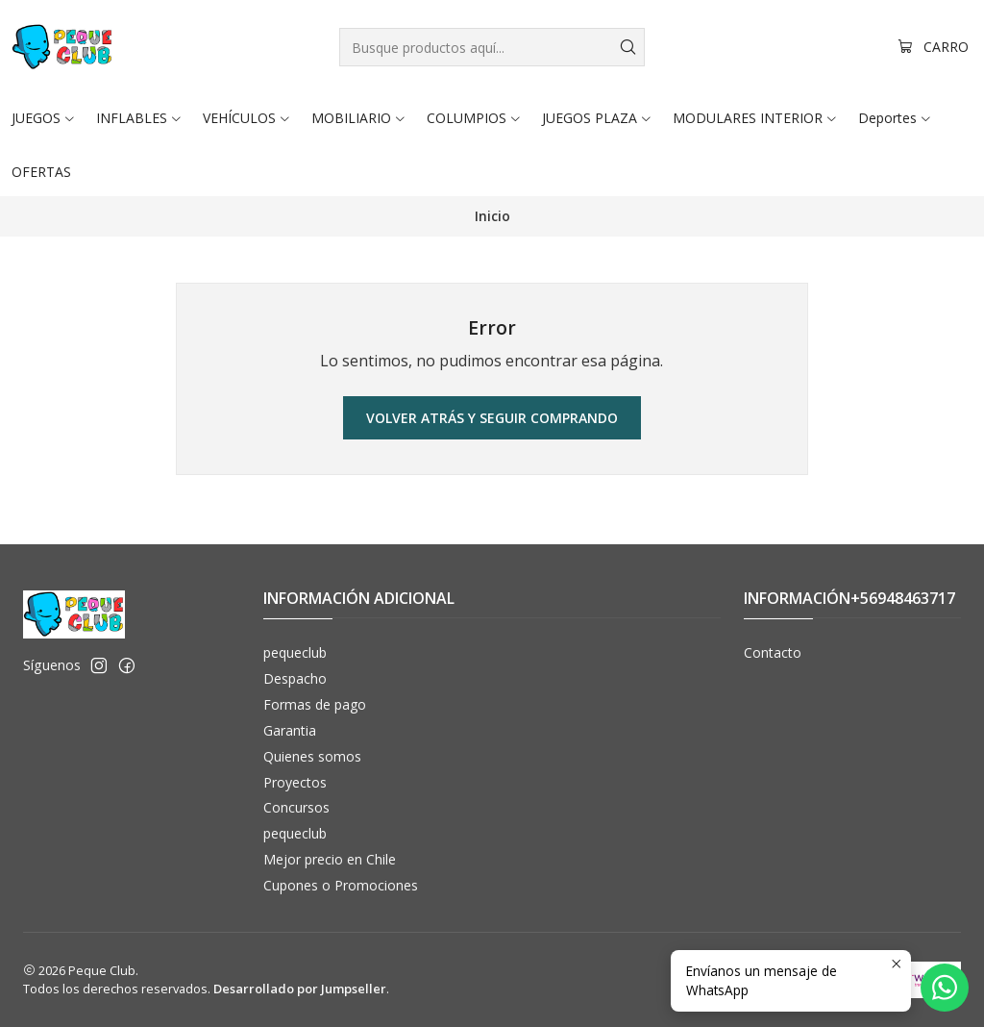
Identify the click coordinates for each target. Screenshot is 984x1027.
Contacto (772, 652)
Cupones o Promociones (340, 885)
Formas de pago (314, 704)
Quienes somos (312, 756)
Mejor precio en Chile (329, 859)
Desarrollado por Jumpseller (299, 988)
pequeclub (295, 652)
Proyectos (295, 782)
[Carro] (933, 48)
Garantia (289, 730)
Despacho (295, 678)
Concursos (296, 807)
